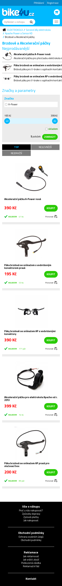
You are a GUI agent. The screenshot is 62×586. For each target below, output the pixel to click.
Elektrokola (15, 30)
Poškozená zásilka (31, 563)
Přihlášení (39, 3)
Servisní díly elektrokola (38, 30)
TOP (16, 147)
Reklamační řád (31, 566)
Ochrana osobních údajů (31, 537)
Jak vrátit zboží (31, 560)
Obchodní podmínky (31, 533)
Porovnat (49, 216)
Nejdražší (16, 153)
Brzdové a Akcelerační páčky (20, 37)
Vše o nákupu (31, 506)
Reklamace (31, 552)
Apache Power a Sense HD (18, 33)
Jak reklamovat (31, 556)
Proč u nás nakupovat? (31, 510)
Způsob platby (31, 517)
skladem (51, 129)
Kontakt (31, 578)
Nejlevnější (45, 147)
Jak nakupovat (31, 520)
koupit (51, 208)
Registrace (53, 3)
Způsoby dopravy (31, 514)
